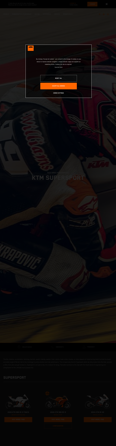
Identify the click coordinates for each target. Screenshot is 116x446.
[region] (59, 71)
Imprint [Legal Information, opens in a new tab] (61, 67)
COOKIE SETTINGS (58, 93)
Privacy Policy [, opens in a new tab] (57, 67)
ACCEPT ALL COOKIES (58, 86)
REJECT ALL (58, 78)
